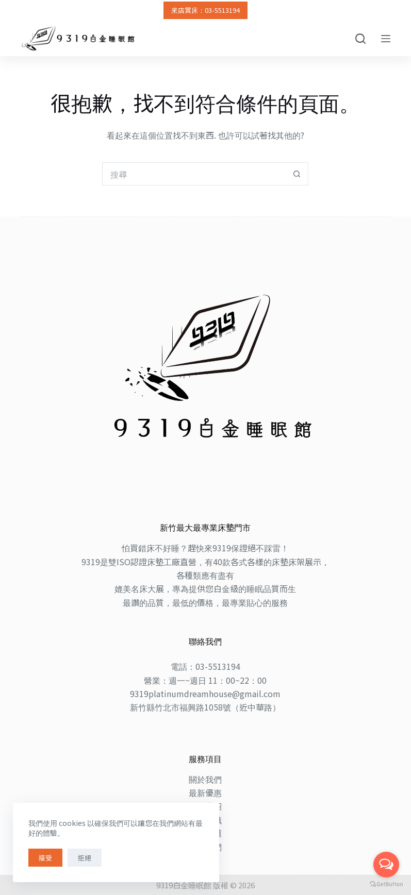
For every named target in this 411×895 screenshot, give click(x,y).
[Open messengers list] (386, 864)
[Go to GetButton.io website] (386, 884)
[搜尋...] (193, 173)
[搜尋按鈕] (296, 173)
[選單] (385, 38)
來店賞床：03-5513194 (205, 10)
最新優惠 (205, 792)
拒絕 (84, 858)
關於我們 (205, 779)
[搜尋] (360, 38)
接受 (45, 858)
